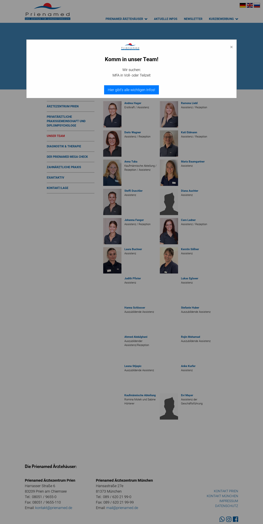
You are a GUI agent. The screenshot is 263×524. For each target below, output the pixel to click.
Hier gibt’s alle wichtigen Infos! (131, 90)
